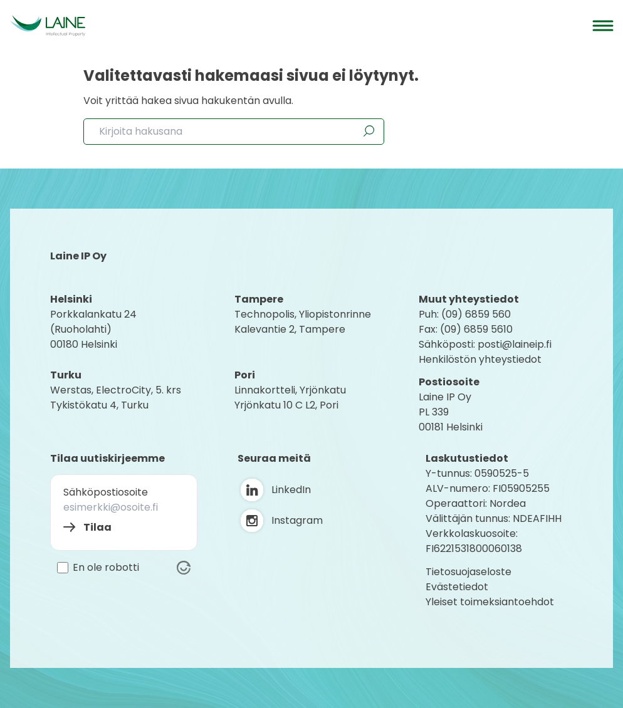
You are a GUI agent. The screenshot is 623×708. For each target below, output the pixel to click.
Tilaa (97, 527)
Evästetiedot (457, 587)
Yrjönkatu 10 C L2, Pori (286, 405)
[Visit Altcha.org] (184, 568)
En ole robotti (106, 568)
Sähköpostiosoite (105, 492)
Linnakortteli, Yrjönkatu (290, 390)
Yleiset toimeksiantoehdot (490, 602)
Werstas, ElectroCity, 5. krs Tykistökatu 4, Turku (117, 397)
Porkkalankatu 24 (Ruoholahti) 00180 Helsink (93, 329)
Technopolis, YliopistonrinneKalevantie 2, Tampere (302, 321)
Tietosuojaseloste (468, 572)
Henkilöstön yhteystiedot (480, 359)
